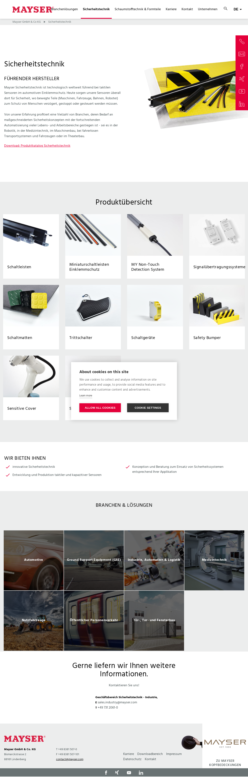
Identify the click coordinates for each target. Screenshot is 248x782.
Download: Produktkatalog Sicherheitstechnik (37, 146)
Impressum (174, 754)
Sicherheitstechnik (96, 9)
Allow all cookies (100, 407)
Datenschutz (132, 759)
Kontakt (187, 9)
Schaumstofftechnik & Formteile (138, 9)
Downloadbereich (150, 754)
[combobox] (238, 9)
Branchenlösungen (64, 9)
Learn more (85, 395)
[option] (34, 560)
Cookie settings (148, 407)
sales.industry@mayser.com (117, 702)
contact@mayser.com (69, 759)
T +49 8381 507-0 (66, 749)
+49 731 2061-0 (108, 707)
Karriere (171, 9)
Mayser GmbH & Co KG (26, 22)
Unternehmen (207, 9)
